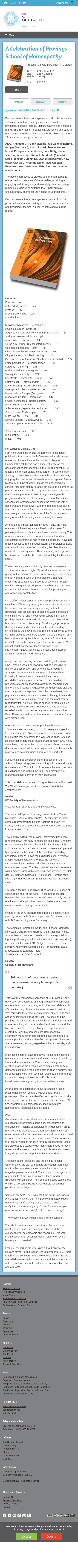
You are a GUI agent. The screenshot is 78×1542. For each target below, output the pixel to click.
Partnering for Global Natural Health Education (26, 1387)
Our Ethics (8, 1347)
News (6, 1372)
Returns (62, 102)
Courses (7, 1284)
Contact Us (8, 1497)
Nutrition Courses (11, 1288)
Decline (51, 1536)
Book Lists (8, 1321)
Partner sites (10, 1402)
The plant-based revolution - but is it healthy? (25, 1383)
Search (72, 3)
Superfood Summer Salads (16, 1380)
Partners (7, 1357)
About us (7, 1343)
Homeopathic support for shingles (20, 1377)
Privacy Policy (10, 1503)
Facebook (4, 1515)
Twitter (9, 1515)
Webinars (7, 1328)
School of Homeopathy (14, 1406)
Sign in (13, 2)
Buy (17, 89)
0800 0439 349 (27, 1426)
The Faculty (9, 1354)
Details (19, 102)
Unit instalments (11, 1334)
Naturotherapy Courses (14, 1298)
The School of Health (14, 1492)
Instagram (24, 1515)
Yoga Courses (10, 1295)
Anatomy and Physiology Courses (20, 1302)
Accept (26, 1536)
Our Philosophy (10, 1350)
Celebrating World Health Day (18, 1393)
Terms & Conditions (12, 1364)
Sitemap (7, 1507)
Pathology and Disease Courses (19, 1305)
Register (22, 2)
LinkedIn (29, 1515)
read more (57, 1529)
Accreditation (9, 1360)
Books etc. (8, 1313)
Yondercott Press (11, 1409)
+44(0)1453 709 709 (25, 1429)
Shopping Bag (62, 2)
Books (6, 1318)
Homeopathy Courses (14, 1291)
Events (6, 1324)
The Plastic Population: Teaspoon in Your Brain (26, 1390)
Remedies (8, 1331)
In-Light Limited (10, 1413)
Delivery (41, 102)
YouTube (14, 1515)
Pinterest (19, 1515)
